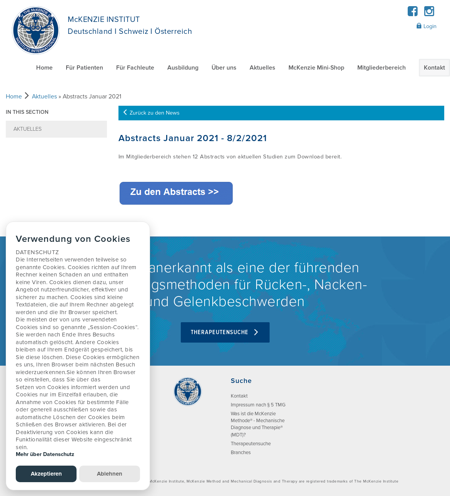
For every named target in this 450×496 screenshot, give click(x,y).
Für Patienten (84, 68)
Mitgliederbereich (381, 68)
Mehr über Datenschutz (45, 454)
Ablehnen (109, 473)
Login (426, 26)
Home (44, 68)
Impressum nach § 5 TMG (258, 405)
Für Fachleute (135, 68)
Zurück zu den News (151, 113)
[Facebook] (412, 13)
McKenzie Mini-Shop (316, 68)
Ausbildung (182, 68)
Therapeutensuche (225, 332)
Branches (241, 452)
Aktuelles (262, 68)
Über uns (224, 68)
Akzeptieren (46, 473)
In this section (27, 112)
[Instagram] (429, 13)
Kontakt (434, 68)
